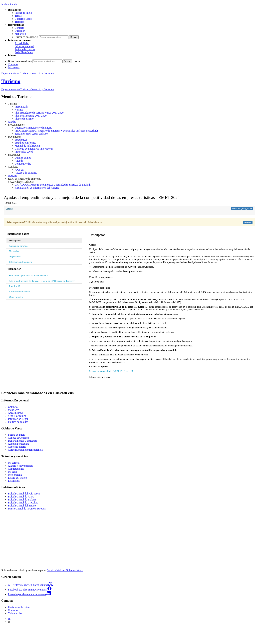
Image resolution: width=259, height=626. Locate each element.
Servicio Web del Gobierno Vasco (65, 570)
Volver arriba (15, 613)
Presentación (21, 106)
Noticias (12, 175)
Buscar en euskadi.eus (26, 37)
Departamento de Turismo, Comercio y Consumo (27, 73)
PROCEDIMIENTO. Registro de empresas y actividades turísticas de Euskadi (56, 130)
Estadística (13, 480)
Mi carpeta (13, 67)
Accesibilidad (22, 43)
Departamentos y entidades (22, 440)
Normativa (14, 251)
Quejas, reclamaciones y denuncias (33, 127)
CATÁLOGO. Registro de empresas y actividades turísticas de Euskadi (52, 184)
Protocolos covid (24, 151)
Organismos (14, 256)
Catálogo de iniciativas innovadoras (34, 148)
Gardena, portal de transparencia (25, 449)
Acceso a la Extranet (26, 172)
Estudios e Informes (25, 142)
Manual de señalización (27, 145)
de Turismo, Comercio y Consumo (27, 89)
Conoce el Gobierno (18, 437)
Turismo (10, 81)
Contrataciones (16, 468)
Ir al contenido (9, 4)
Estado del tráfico (17, 477)
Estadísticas (21, 139)
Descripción (15, 240)
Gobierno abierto (17, 446)
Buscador (20, 30)
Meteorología (15, 474)
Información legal (24, 46)
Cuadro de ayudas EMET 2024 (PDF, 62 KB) (111, 371)
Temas (18, 15)
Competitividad (23, 163)
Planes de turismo (24, 118)
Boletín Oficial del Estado (22, 505)
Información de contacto (20, 262)
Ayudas (12, 121)
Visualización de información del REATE (37, 187)
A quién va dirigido (18, 246)
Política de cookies (25, 49)
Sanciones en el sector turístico (31, 133)
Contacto (19, 27)
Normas (19, 109)
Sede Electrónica (24, 52)
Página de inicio (23, 12)
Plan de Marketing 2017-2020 (31, 115)
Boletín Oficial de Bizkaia (22, 499)
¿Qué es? (19, 169)
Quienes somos (23, 157)
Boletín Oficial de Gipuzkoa (23, 502)
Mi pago (12, 471)
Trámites (19, 21)
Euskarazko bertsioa (18, 607)
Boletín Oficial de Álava (21, 496)
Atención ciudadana (18, 443)
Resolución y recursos (19, 291)
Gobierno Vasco (23, 18)
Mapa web (20, 33)
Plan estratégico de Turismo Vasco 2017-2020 (39, 112)
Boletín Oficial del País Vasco (24, 493)
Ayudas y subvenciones (20, 465)
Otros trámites (16, 297)
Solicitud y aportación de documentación (28, 275)
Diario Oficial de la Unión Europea (26, 508)
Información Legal (18, 418)
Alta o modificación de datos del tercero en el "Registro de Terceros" (42, 281)
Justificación (15, 286)
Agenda (19, 160)
